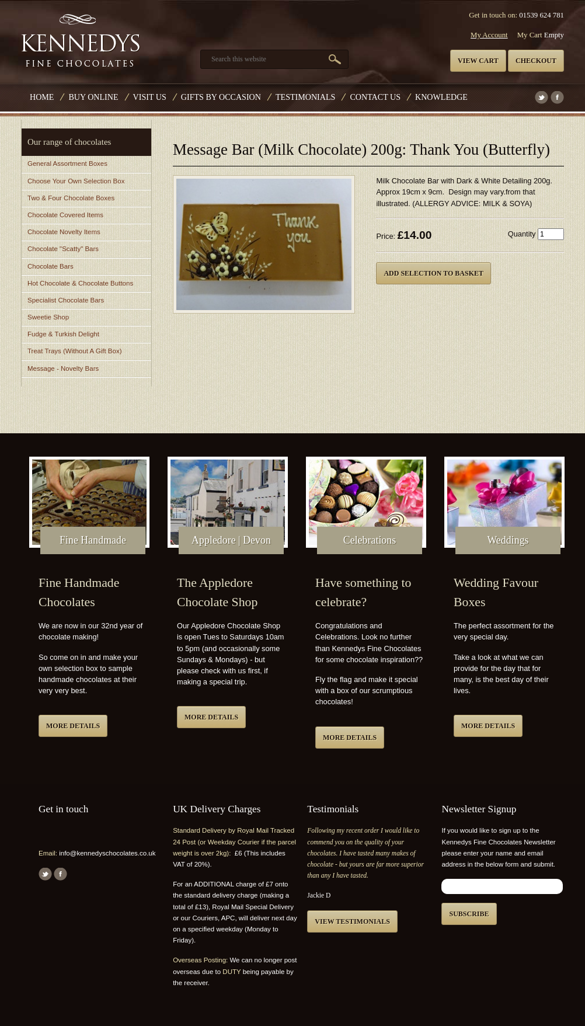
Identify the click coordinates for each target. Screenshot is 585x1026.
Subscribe (469, 914)
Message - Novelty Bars (63, 368)
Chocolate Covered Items (65, 214)
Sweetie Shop (48, 317)
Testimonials (305, 97)
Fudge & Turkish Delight (63, 334)
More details (73, 726)
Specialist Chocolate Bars (65, 300)
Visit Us (149, 97)
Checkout (536, 61)
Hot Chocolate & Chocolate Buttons (80, 283)
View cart (478, 61)
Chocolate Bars (50, 266)
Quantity (522, 233)
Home (42, 97)
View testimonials (352, 921)
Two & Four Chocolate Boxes (70, 197)
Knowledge (441, 97)
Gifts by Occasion (221, 97)
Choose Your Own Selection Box (75, 181)
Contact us (375, 97)
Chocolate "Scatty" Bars (63, 248)
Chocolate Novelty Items (63, 231)
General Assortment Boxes (67, 163)
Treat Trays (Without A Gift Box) (74, 350)
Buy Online (93, 97)
